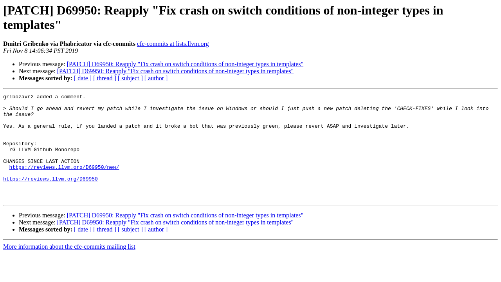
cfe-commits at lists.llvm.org (173, 43)
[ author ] (156, 78)
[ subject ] (130, 78)
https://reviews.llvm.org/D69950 (50, 196)
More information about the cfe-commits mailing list (69, 267)
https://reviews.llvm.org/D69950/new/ (64, 182)
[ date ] (83, 78)
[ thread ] (104, 78)
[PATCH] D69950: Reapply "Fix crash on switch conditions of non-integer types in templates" (185, 64)
